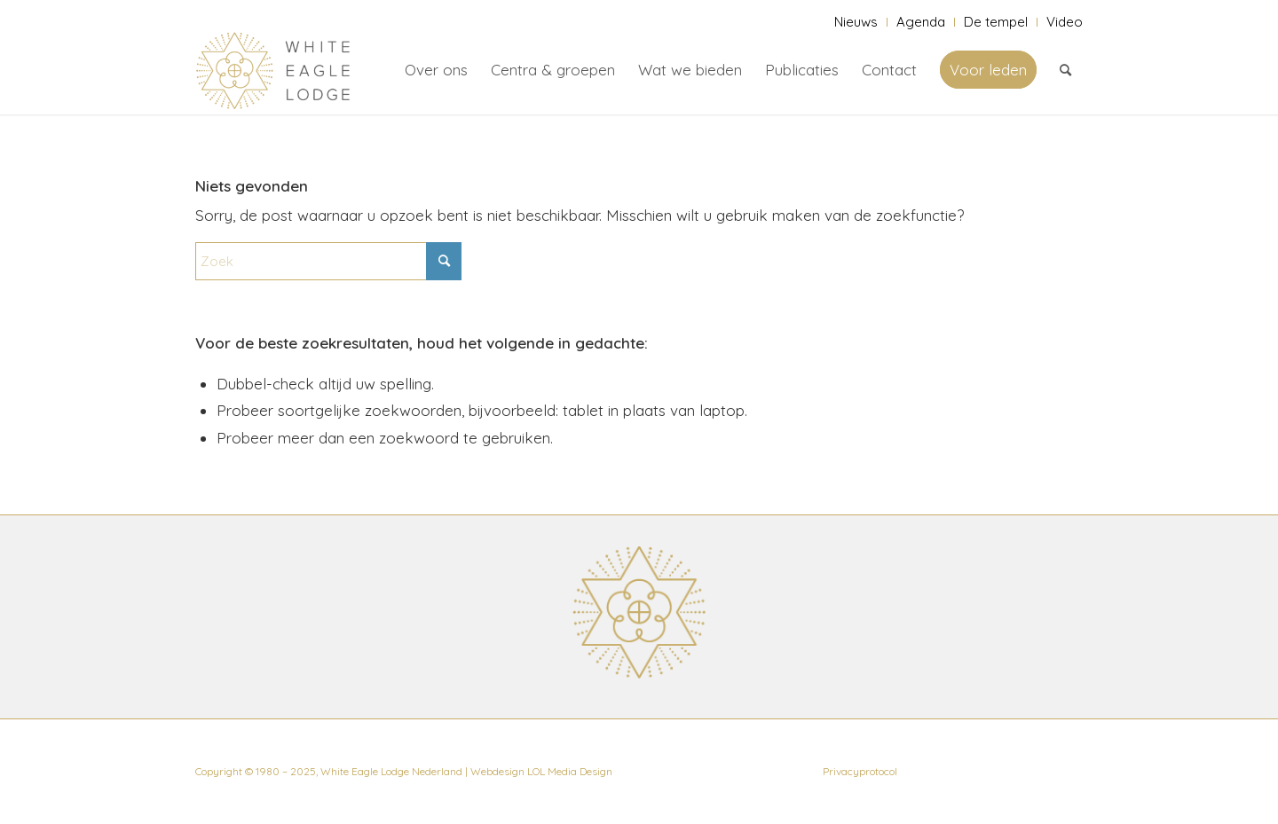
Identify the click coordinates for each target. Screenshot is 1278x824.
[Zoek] (1065, 70)
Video (1064, 21)
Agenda (920, 21)
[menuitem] (856, 22)
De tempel (996, 21)
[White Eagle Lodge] (273, 70)
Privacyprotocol (860, 771)
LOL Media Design (569, 771)
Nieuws (856, 21)
